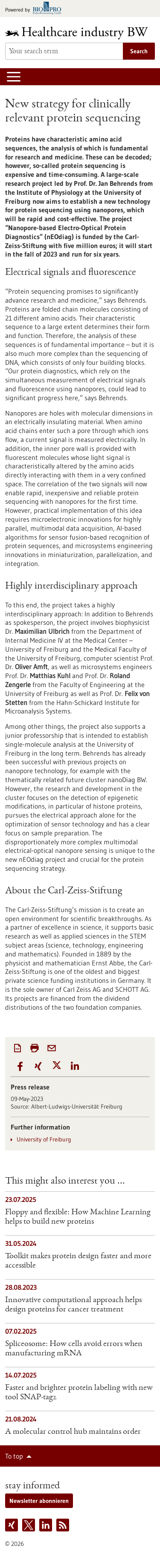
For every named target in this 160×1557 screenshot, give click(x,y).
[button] (19, 1066)
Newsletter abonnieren (39, 1501)
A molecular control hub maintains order (73, 1432)
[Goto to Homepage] (80, 33)
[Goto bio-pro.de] (35, 9)
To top (14, 1456)
